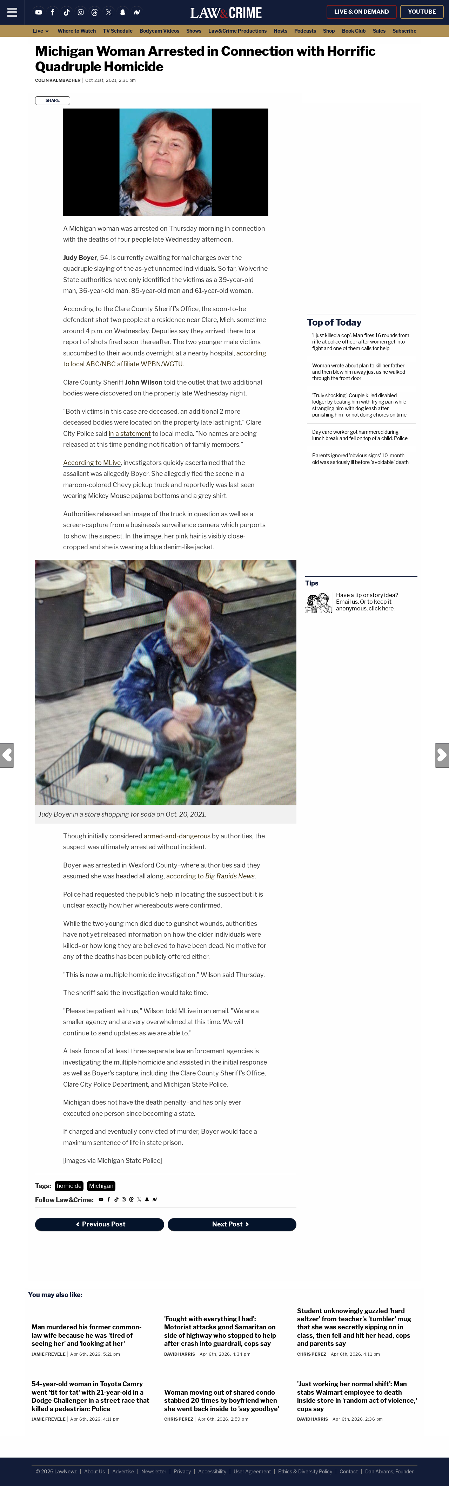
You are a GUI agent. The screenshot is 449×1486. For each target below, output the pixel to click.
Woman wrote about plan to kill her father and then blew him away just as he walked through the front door (358, 371)
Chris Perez (311, 1354)
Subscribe (404, 31)
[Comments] (36, 90)
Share (53, 100)
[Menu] (12, 12)
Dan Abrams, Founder (389, 1471)
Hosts (280, 31)
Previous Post (7, 755)
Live (41, 31)
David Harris (179, 1354)
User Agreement (252, 1471)
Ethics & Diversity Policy (305, 1471)
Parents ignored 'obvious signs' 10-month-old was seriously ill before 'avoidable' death (360, 458)
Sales (379, 31)
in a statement (130, 433)
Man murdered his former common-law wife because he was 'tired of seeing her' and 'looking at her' (87, 1335)
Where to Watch (77, 31)
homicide (69, 1186)
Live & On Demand (361, 11)
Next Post (442, 755)
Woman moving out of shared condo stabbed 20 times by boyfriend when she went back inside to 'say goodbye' (221, 1401)
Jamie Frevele (49, 1354)
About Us (94, 1471)
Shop (329, 31)
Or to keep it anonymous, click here (365, 605)
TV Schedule (118, 31)
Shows (193, 31)
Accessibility (212, 1471)
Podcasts (305, 31)
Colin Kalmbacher (58, 80)
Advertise (123, 1471)
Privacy (182, 1471)
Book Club (354, 31)
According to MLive (92, 462)
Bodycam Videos (159, 31)
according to (210, 876)
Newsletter (153, 1471)
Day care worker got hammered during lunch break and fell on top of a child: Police (360, 435)
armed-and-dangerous (177, 836)
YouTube (422, 11)
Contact (349, 1471)
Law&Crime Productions (237, 31)
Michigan (101, 1186)
